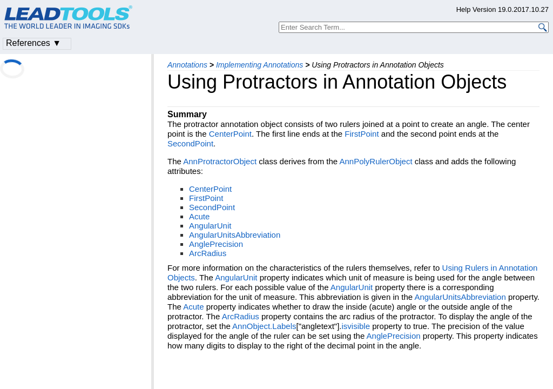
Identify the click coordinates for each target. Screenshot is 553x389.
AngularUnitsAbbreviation (234, 234)
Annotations (187, 65)
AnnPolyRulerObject (376, 161)
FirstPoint (362, 133)
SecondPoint (190, 143)
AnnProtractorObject (220, 161)
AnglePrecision (216, 244)
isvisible (356, 326)
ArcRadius (207, 253)
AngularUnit (210, 225)
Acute (199, 216)
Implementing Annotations (259, 65)
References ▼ (33, 43)
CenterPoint (230, 133)
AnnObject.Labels (264, 326)
